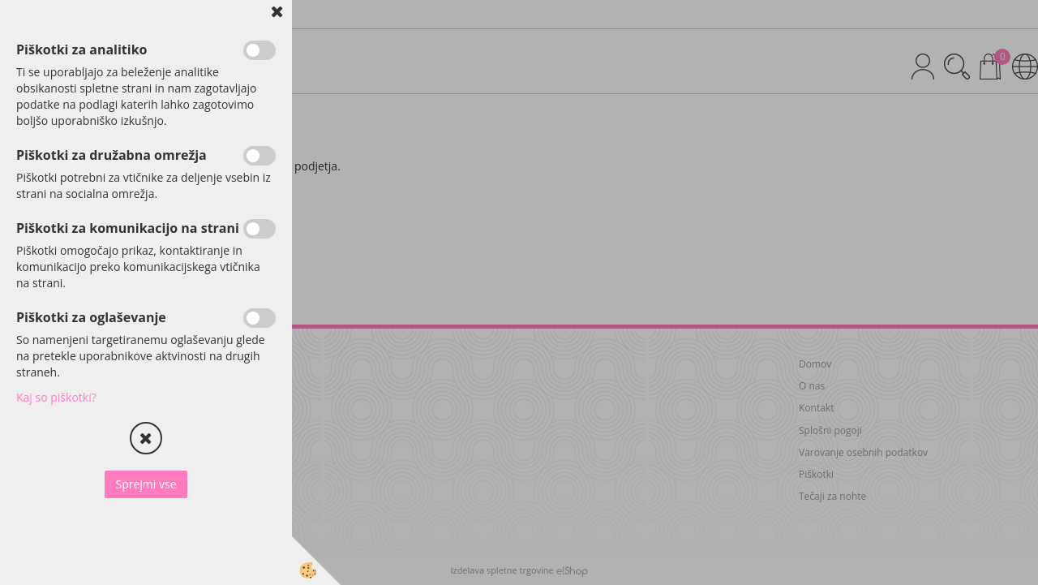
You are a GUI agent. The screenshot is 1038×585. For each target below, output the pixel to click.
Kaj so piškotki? (56, 397)
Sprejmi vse (145, 484)
